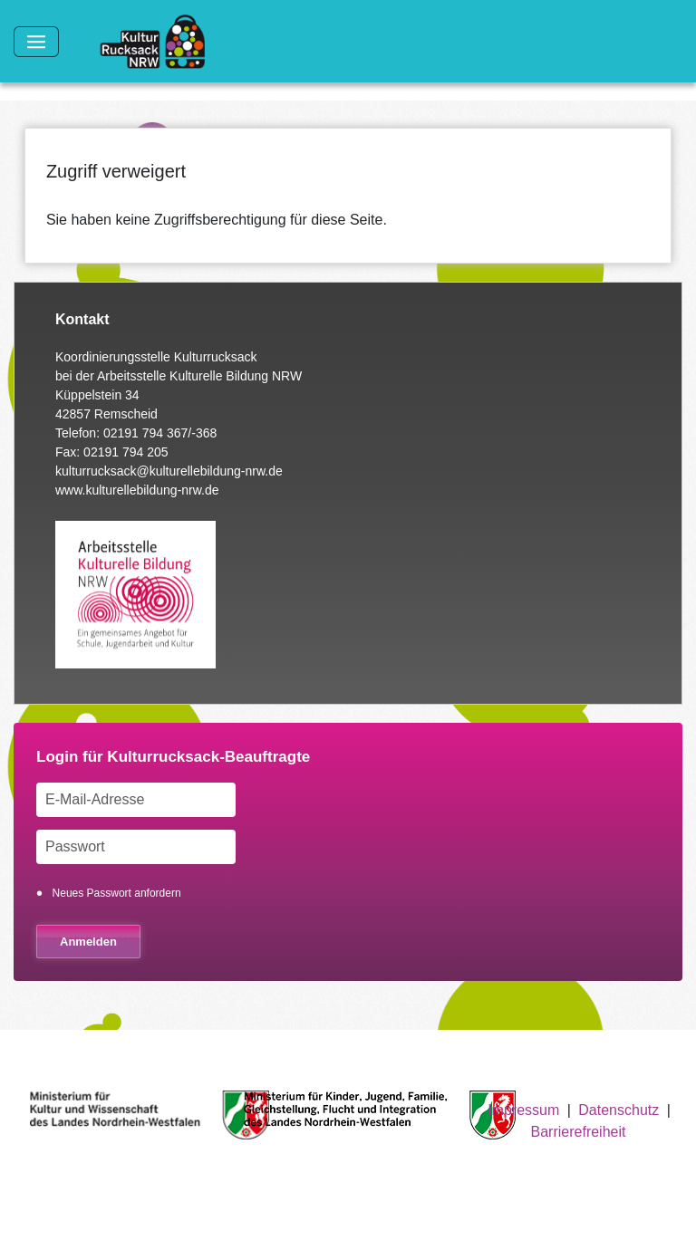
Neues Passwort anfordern (117, 893)
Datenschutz (618, 1110)
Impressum (523, 1110)
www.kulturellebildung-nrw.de (137, 490)
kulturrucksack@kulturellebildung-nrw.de (169, 471)
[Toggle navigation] (36, 41)
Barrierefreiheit (578, 1131)
